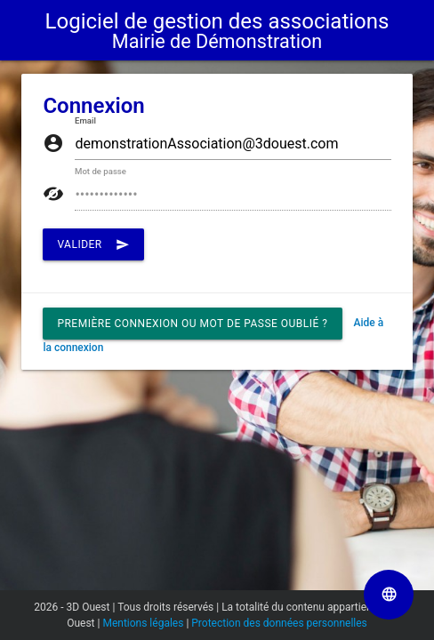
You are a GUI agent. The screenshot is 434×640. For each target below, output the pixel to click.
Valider (93, 244)
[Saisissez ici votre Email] (232, 143)
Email (85, 121)
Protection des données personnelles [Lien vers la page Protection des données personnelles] (279, 623)
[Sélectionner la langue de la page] (389, 595)
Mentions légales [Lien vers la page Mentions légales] (142, 623)
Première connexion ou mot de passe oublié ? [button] (192, 323)
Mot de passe (100, 172)
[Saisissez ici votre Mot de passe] (232, 194)
